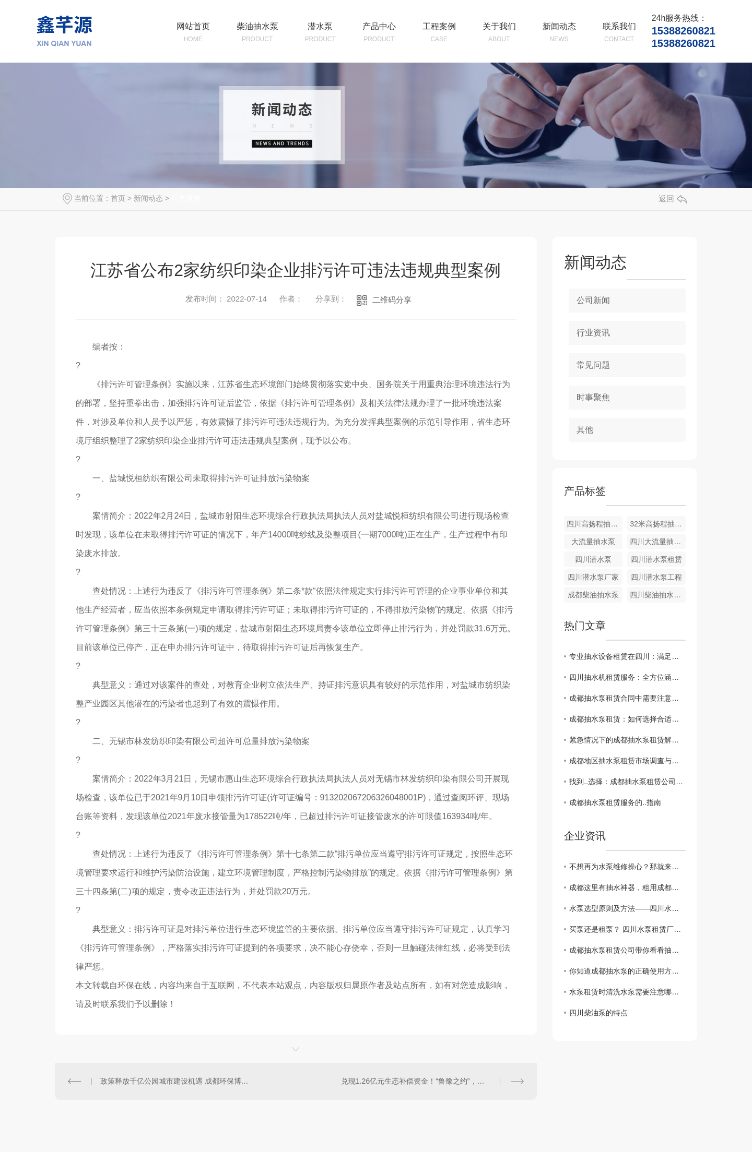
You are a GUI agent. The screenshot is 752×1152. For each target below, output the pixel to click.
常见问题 (593, 365)
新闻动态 (148, 198)
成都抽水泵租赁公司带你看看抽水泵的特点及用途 (627, 950)
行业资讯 (593, 332)
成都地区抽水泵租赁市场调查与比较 (627, 761)
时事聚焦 (186, 198)
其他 (585, 429)
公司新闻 (593, 300)
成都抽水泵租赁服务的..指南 (615, 802)
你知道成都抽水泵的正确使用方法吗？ (627, 971)
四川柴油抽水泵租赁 (658, 595)
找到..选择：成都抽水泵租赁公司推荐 (627, 781)
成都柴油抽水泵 (593, 595)
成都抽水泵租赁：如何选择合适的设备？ (627, 719)
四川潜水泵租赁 (656, 559)
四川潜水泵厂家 (593, 577)
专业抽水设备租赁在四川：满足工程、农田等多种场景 (627, 656)
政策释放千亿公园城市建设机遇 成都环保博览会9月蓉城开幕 (175, 1081)
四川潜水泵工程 (656, 577)
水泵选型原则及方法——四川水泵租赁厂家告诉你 (627, 908)
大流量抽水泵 (593, 541)
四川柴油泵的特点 (598, 1013)
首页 (118, 198)
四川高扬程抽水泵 (594, 524)
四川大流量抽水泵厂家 (658, 541)
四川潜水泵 (593, 559)
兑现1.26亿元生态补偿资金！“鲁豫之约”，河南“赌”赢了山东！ (432, 1081)
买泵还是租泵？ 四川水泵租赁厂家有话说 (627, 929)
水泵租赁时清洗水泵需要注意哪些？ (627, 992)
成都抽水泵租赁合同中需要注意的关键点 (627, 698)
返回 (673, 198)
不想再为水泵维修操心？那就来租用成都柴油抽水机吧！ (627, 866)
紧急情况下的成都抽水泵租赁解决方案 (627, 740)
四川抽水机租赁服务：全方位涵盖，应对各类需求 (627, 677)
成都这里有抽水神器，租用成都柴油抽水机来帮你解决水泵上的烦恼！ (627, 887)
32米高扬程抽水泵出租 (658, 524)
